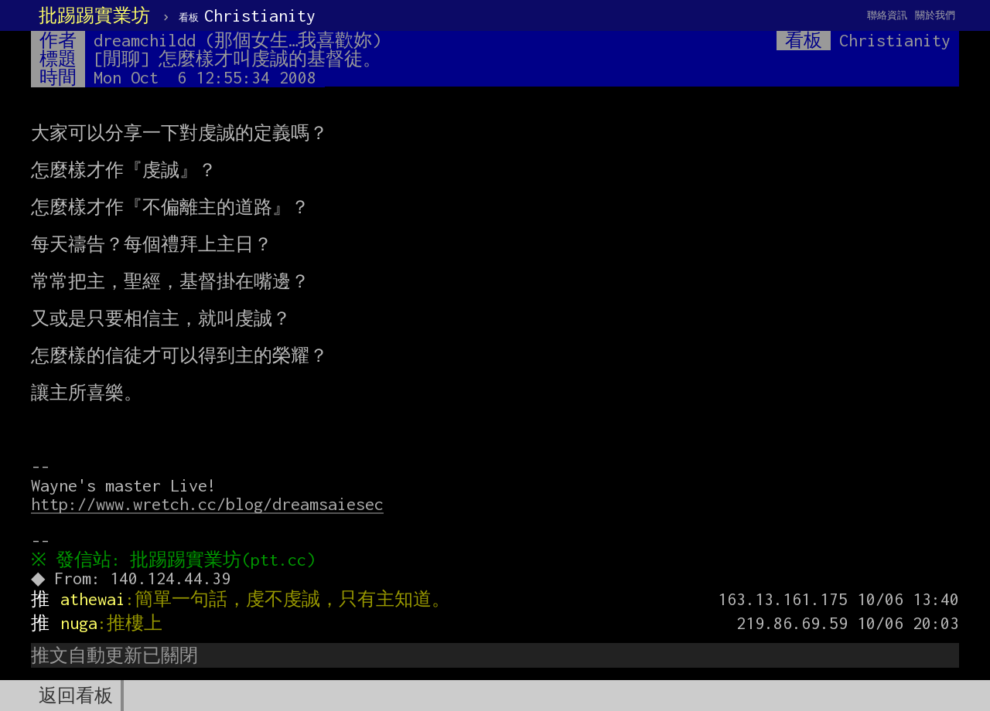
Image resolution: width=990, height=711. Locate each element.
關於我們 (935, 15)
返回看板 (76, 695)
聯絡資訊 (887, 15)
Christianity (247, 15)
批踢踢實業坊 (94, 15)
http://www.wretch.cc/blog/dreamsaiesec (207, 504)
